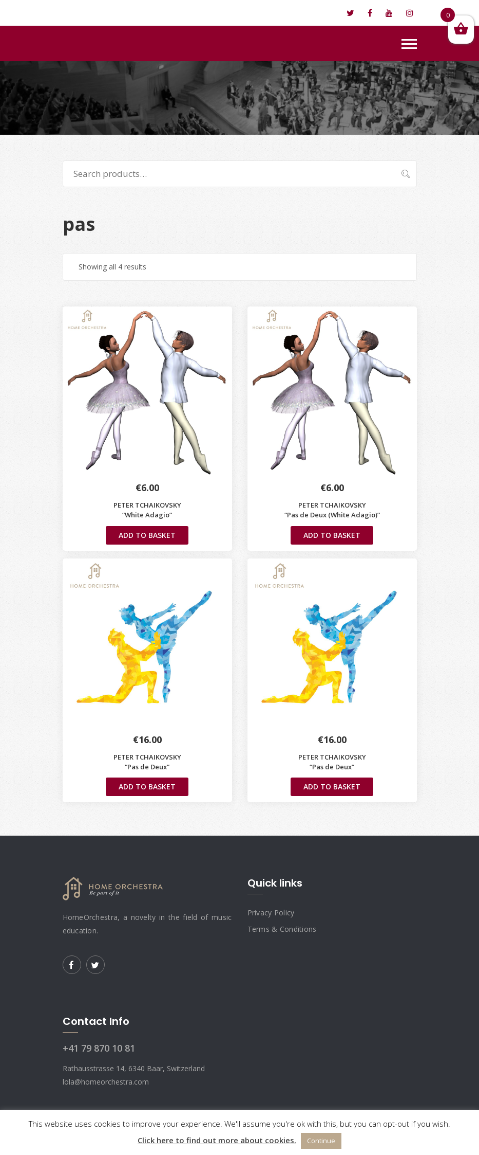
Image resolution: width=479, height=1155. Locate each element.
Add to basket (147, 535)
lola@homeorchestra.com (120, 13)
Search (401, 173)
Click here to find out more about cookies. (217, 1140)
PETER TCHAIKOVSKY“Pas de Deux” (147, 761)
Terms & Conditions (282, 929)
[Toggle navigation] (409, 44)
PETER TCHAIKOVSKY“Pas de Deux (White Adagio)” (332, 509)
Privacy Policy (271, 912)
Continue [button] (321, 1140)
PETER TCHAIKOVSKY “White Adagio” (147, 509)
